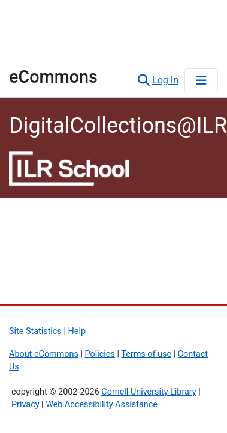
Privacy (25, 404)
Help (77, 331)
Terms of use (146, 354)
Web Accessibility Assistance (102, 404)
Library (45, 50)
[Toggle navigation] (201, 80)
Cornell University (69, 18)
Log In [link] (166, 80)
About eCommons (43, 354)
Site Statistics (35, 331)
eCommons (53, 77)
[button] (143, 80)
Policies (100, 354)
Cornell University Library (148, 392)
